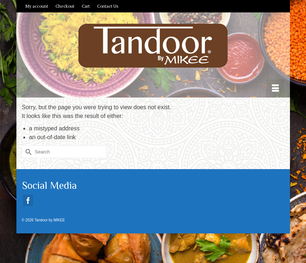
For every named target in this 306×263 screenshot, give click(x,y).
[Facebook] (28, 200)
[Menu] (275, 88)
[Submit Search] (27, 151)
